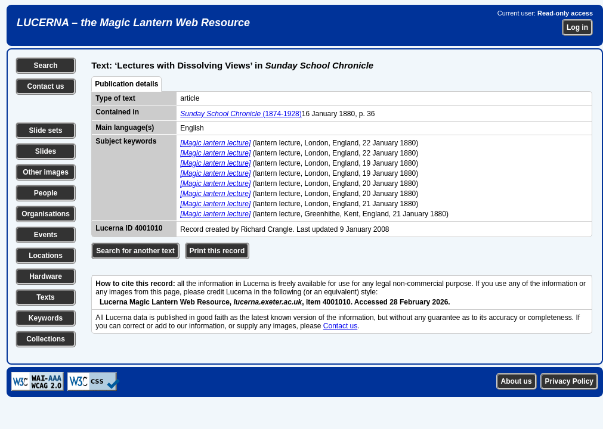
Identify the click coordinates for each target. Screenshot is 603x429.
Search (45, 65)
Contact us (45, 86)
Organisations (45, 214)
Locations (46, 255)
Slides (45, 151)
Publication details (126, 84)
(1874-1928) (240, 114)
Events (45, 235)
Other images (46, 172)
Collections (45, 339)
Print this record (217, 251)
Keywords (46, 318)
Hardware (45, 276)
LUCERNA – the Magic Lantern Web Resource (133, 23)
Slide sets (45, 130)
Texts (45, 297)
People (45, 193)
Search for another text (135, 251)
